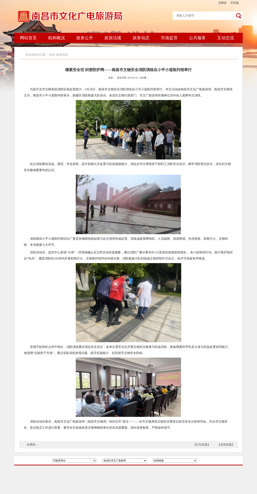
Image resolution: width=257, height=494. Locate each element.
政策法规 (113, 37)
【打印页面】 (201, 444)
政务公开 (84, 37)
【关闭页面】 (226, 444)
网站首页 (28, 37)
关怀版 (234, 2)
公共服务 (197, 37)
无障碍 (222, 2)
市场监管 (169, 37)
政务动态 (141, 37)
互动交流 (225, 37)
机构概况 (56, 37)
